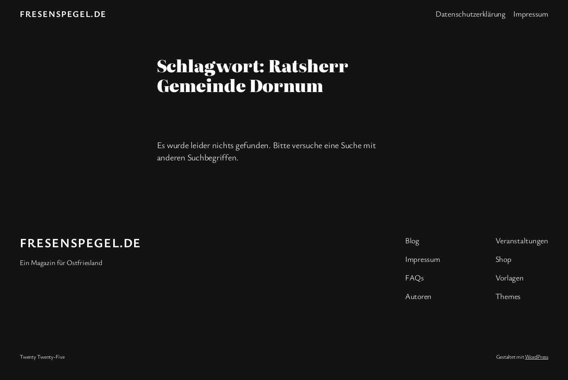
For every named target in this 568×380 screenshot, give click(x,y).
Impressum (530, 13)
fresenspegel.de (63, 13)
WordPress (536, 356)
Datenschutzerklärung (470, 13)
